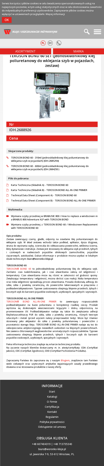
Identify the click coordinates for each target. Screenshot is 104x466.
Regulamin (52, 417)
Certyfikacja (52, 406)
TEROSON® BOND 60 (18, 268)
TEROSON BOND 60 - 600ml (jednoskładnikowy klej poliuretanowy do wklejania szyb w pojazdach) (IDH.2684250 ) (47, 168)
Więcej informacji (55, 14)
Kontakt (52, 412)
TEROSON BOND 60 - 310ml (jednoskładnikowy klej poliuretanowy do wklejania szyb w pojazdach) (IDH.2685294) (47, 159)
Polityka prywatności (52, 422)
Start (52, 391)
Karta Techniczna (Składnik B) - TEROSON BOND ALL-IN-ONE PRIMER (46, 190)
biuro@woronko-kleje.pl (52, 449)
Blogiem (65, 360)
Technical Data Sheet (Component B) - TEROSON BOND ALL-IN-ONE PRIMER (51, 200)
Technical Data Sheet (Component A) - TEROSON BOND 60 (41, 195)
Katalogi (52, 396)
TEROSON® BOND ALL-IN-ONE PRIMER (31, 301)
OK (7, 20)
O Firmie (52, 401)
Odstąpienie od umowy (52, 427)
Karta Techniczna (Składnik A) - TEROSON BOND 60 (37, 185)
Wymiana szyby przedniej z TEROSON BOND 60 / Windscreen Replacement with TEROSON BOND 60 (52, 226)
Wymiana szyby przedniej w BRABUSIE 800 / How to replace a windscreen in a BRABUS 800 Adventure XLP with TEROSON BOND (52, 218)
